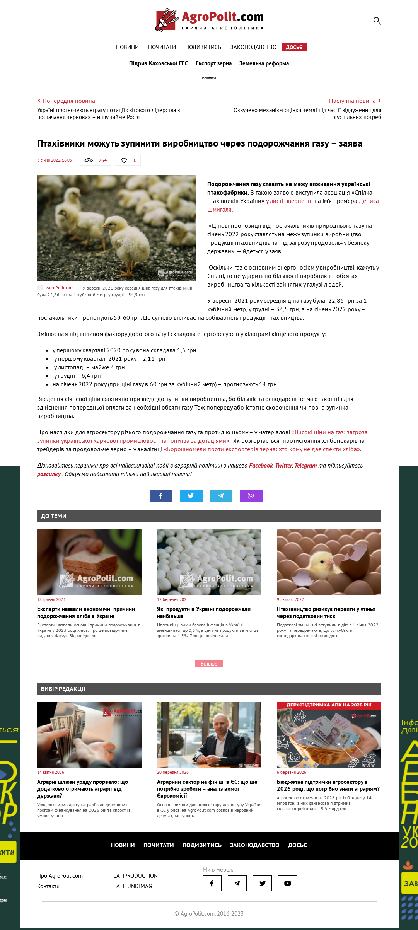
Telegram (305, 469)
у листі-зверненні (289, 204)
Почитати (162, 47)
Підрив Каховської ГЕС (157, 64)
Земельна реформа (265, 64)
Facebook (261, 469)
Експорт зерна (214, 64)
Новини (127, 47)
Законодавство (253, 47)
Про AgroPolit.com (60, 877)
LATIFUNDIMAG (132, 887)
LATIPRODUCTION (135, 877)
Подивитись (203, 47)
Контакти (48, 887)
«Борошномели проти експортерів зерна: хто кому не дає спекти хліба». (262, 452)
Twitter (283, 469)
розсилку (49, 477)
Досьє (294, 47)
